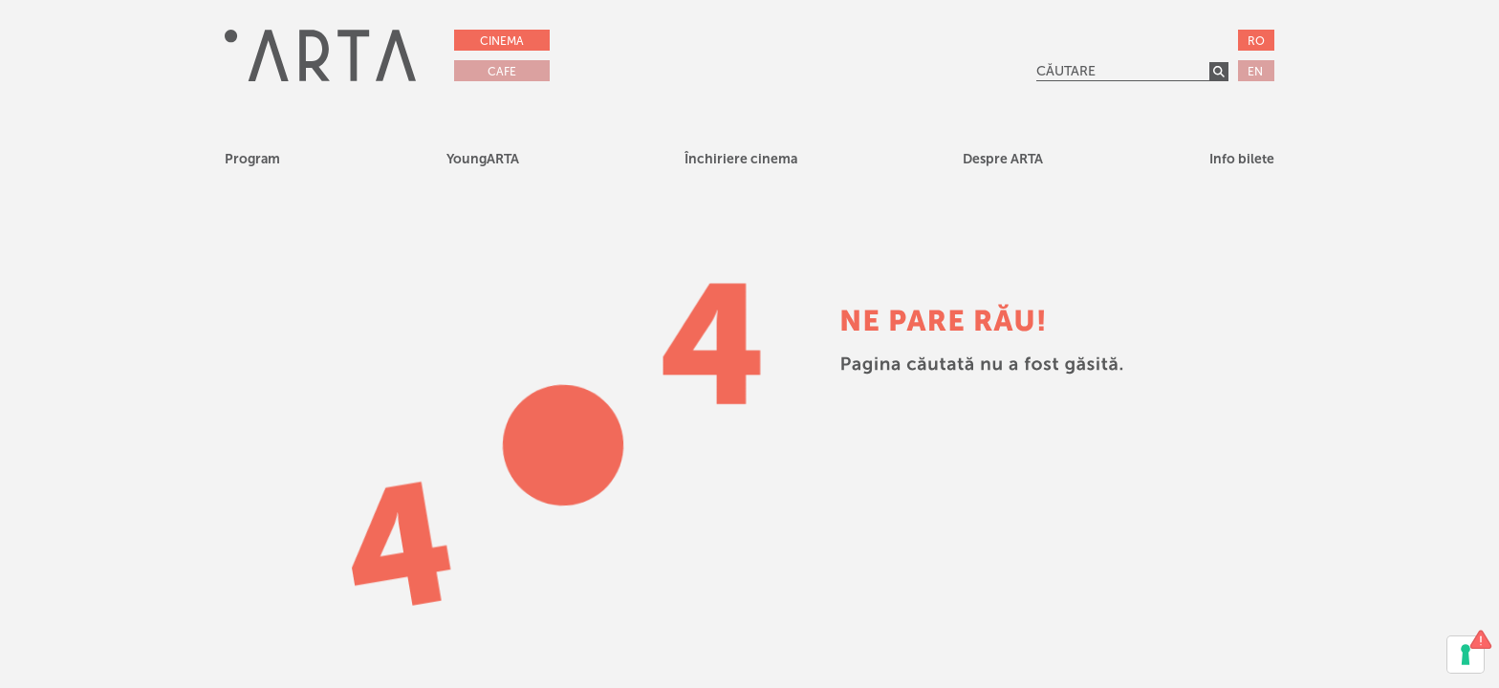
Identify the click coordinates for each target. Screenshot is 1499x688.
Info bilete (1241, 159)
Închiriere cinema (740, 159)
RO (1256, 41)
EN (1255, 71)
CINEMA (502, 41)
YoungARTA (482, 159)
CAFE (502, 71)
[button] (482, 162)
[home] (320, 55)
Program (252, 159)
